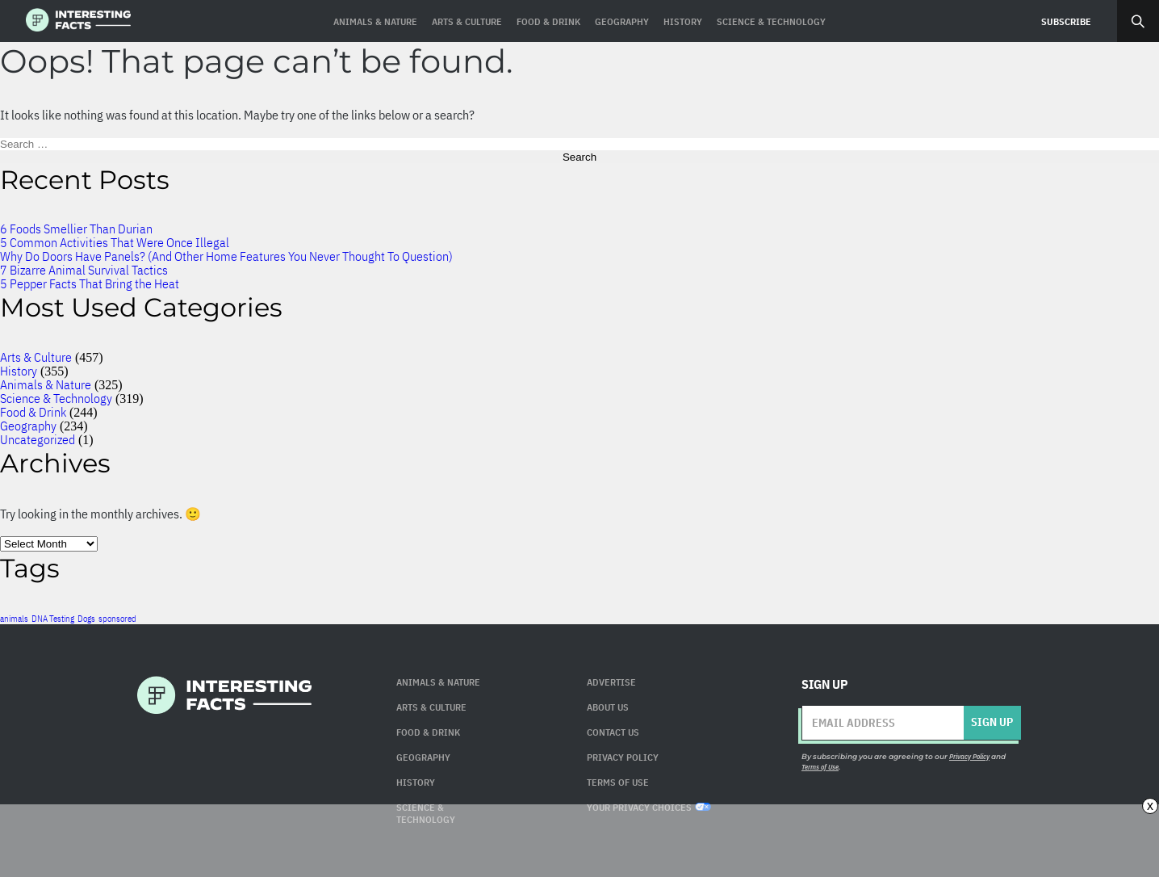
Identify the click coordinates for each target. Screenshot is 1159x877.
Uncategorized (37, 439)
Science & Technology (56, 398)
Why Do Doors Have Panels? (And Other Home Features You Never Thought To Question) (226, 256)
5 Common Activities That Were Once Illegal (114, 242)
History (18, 371)
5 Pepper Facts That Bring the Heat (89, 283)
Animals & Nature (45, 384)
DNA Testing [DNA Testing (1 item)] (52, 618)
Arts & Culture (36, 357)
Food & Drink (33, 412)
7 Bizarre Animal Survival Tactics (84, 270)
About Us (608, 707)
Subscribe (1066, 21)
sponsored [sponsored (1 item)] (117, 618)
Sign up (992, 722)
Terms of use (618, 782)
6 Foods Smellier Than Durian (76, 228)
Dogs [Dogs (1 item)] (86, 618)
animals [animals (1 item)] (14, 618)
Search (1138, 21)
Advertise (611, 682)
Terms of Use (820, 766)
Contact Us (613, 732)
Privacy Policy (623, 757)
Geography (28, 426)
